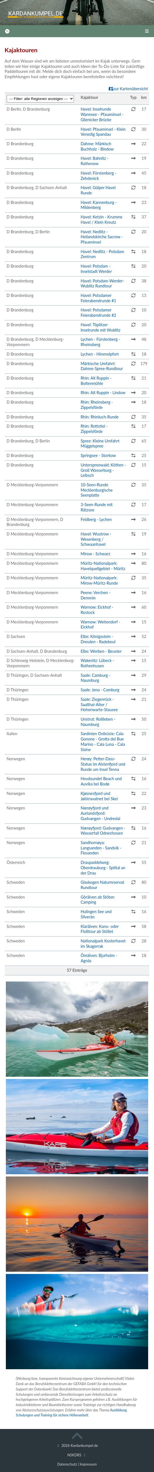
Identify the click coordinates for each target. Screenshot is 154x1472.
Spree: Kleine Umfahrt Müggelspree (100, 444)
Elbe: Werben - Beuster (101, 651)
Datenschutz (67, 1464)
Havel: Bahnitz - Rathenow (95, 161)
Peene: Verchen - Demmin (95, 595)
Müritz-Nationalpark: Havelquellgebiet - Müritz (103, 566)
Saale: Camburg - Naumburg (95, 678)
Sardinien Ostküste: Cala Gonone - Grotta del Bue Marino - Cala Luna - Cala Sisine (103, 741)
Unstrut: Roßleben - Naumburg (98, 722)
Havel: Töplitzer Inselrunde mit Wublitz (101, 327)
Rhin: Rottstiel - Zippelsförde (94, 429)
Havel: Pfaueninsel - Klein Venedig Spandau (103, 132)
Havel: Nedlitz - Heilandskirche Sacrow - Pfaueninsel (102, 236)
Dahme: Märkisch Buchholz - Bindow (97, 146)
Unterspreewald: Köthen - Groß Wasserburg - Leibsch (103, 470)
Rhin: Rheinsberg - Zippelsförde (97, 405)
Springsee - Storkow (98, 455)
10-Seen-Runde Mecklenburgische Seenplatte (97, 489)
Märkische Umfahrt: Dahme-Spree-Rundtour (102, 366)
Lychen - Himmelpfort (100, 354)
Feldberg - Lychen (96, 519)
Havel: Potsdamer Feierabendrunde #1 (98, 298)
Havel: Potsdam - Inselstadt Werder (96, 269)
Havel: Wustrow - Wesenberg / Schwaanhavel (96, 539)
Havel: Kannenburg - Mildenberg (99, 205)
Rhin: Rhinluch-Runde (100, 417)
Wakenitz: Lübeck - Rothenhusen (97, 663)
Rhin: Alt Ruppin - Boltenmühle (96, 381)
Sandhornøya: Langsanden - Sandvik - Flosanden (101, 847)
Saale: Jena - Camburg (100, 689)
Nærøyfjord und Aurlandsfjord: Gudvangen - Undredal (100, 813)
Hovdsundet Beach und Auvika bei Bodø (101, 781)
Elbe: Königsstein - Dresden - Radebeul (98, 639)
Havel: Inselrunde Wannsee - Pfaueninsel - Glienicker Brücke (102, 114)
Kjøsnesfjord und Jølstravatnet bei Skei (99, 796)
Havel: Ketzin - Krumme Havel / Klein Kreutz (101, 220)
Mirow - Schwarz (95, 553)
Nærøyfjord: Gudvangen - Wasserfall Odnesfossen (103, 831)
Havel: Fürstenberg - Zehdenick (98, 176)
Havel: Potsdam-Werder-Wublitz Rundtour (102, 283)
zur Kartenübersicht (128, 88)
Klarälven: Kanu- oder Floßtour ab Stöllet (100, 929)
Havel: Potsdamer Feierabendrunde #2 (98, 313)
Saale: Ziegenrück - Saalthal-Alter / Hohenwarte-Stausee (99, 704)
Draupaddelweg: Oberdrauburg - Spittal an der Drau (103, 867)
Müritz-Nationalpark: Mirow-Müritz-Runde (99, 580)
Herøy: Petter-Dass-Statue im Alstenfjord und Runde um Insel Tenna (103, 763)
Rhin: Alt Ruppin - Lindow (103, 392)
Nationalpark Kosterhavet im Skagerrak (103, 944)
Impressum (88, 1464)
